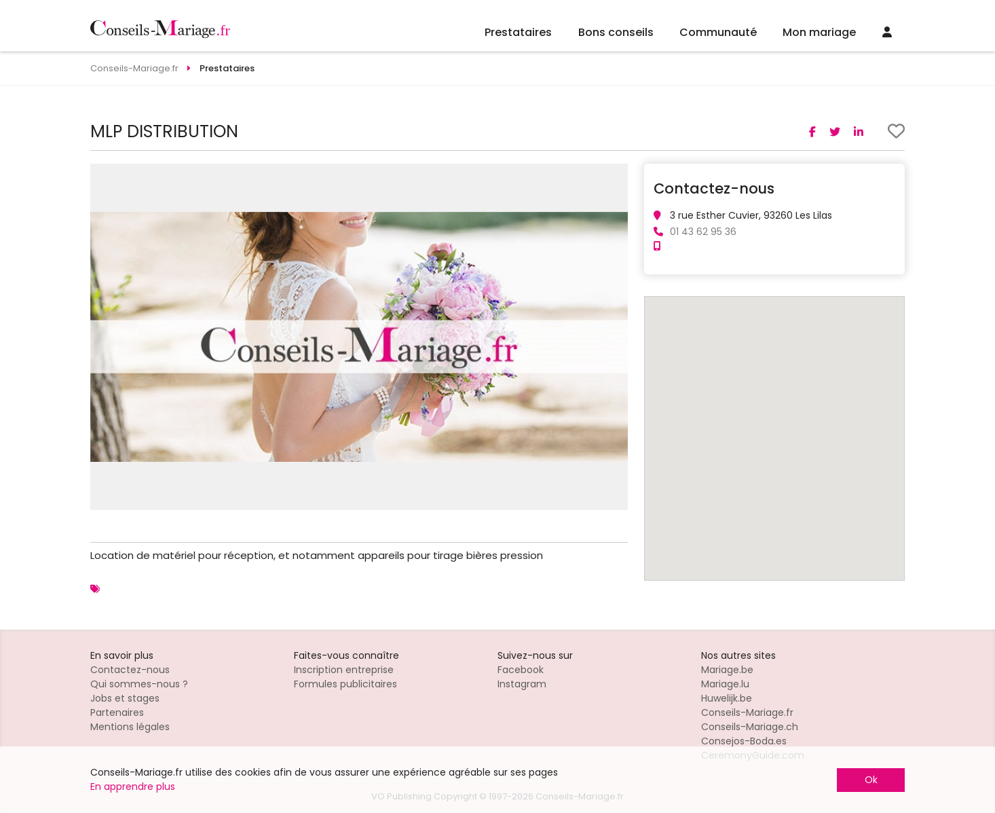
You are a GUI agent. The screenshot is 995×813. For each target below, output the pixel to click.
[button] (615, 176)
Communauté (718, 32)
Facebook (521, 669)
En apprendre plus (132, 786)
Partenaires (117, 712)
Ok (871, 780)
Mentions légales (130, 727)
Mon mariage (819, 32)
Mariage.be (727, 669)
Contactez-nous (130, 669)
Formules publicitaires (345, 684)
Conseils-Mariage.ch (749, 727)
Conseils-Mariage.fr (747, 712)
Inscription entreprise (344, 669)
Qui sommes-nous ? (139, 684)
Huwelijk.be (726, 698)
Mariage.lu (725, 684)
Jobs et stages (124, 698)
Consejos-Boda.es (744, 741)
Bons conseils (616, 32)
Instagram (522, 684)
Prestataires (518, 32)
